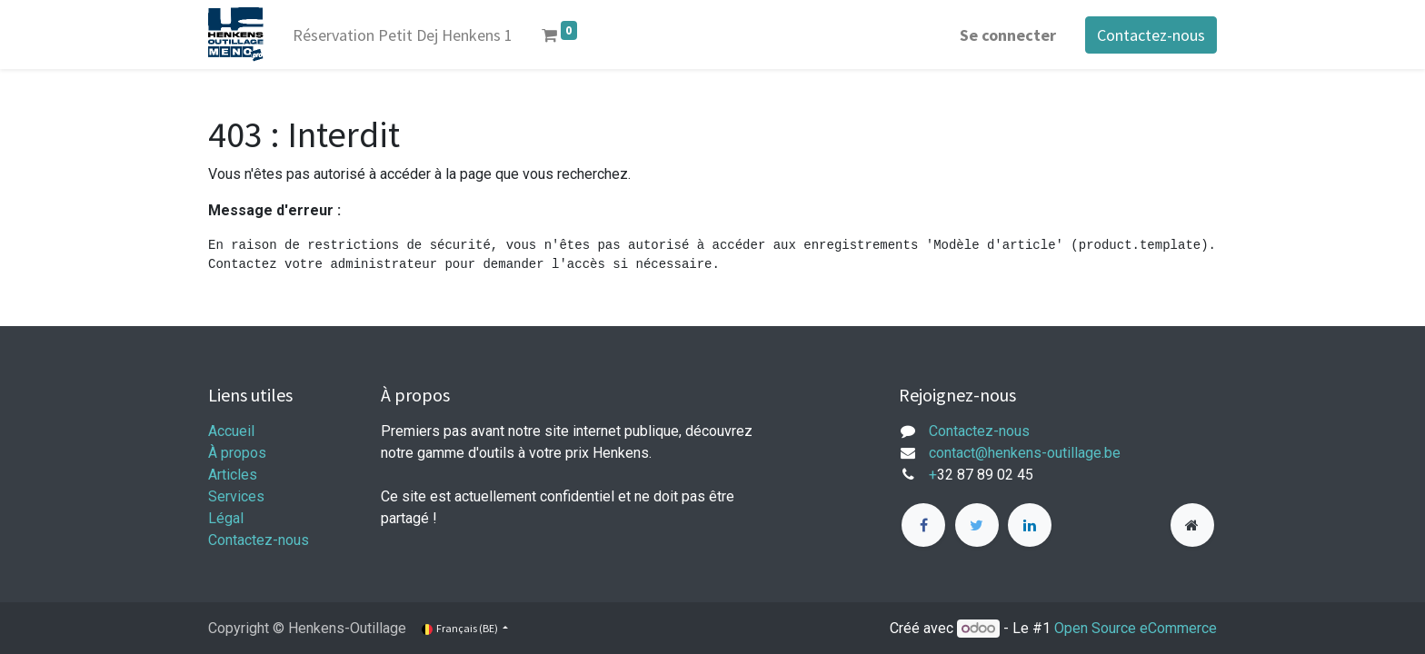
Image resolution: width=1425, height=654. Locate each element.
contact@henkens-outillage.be (1025, 452)
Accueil (231, 431)
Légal (226, 518)
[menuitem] (402, 34)
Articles (232, 474)
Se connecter (1008, 35)
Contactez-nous (1151, 35)
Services (236, 496)
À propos (237, 452)
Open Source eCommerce (1135, 628)
